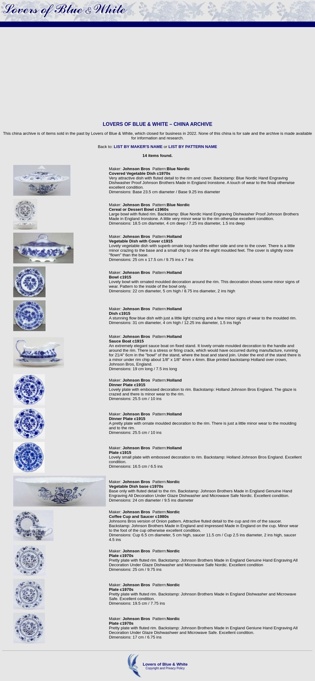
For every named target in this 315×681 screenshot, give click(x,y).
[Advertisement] (157, 74)
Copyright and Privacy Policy (165, 668)
